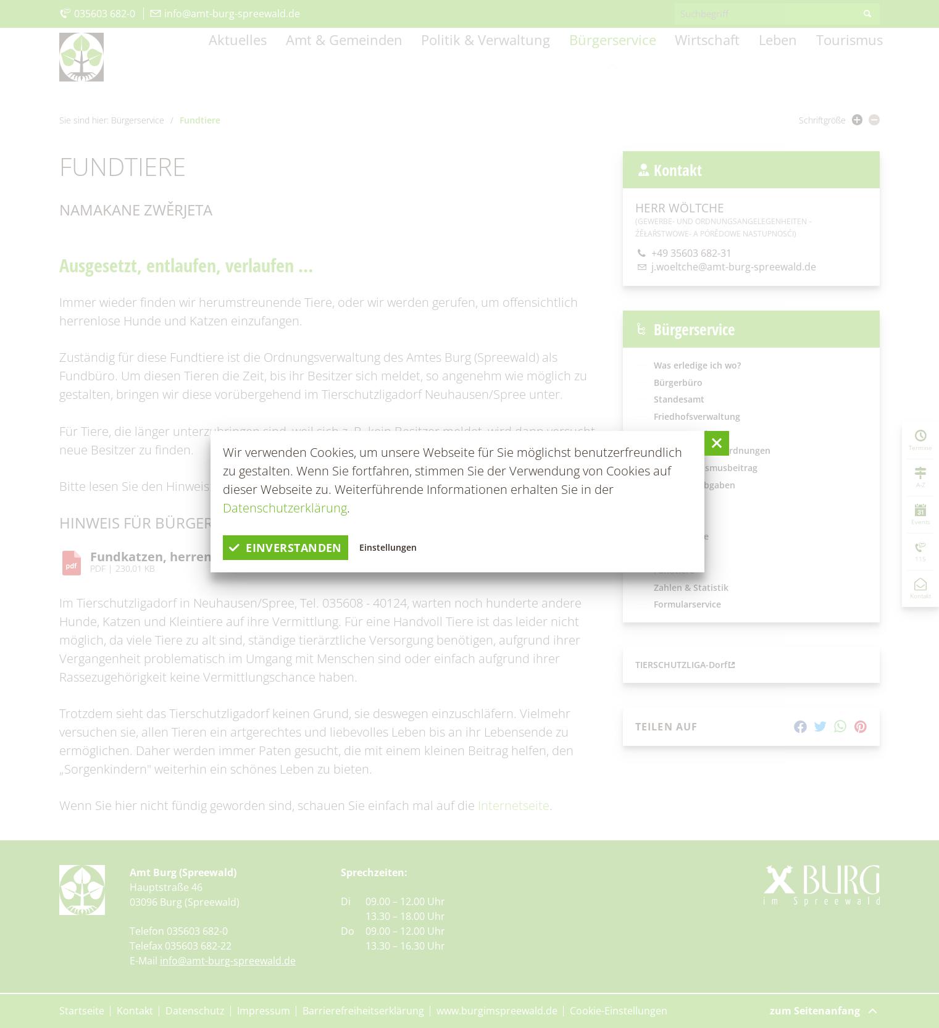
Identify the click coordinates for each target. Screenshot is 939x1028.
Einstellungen (402, 547)
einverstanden (291, 547)
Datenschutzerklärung (285, 507)
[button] (716, 443)
